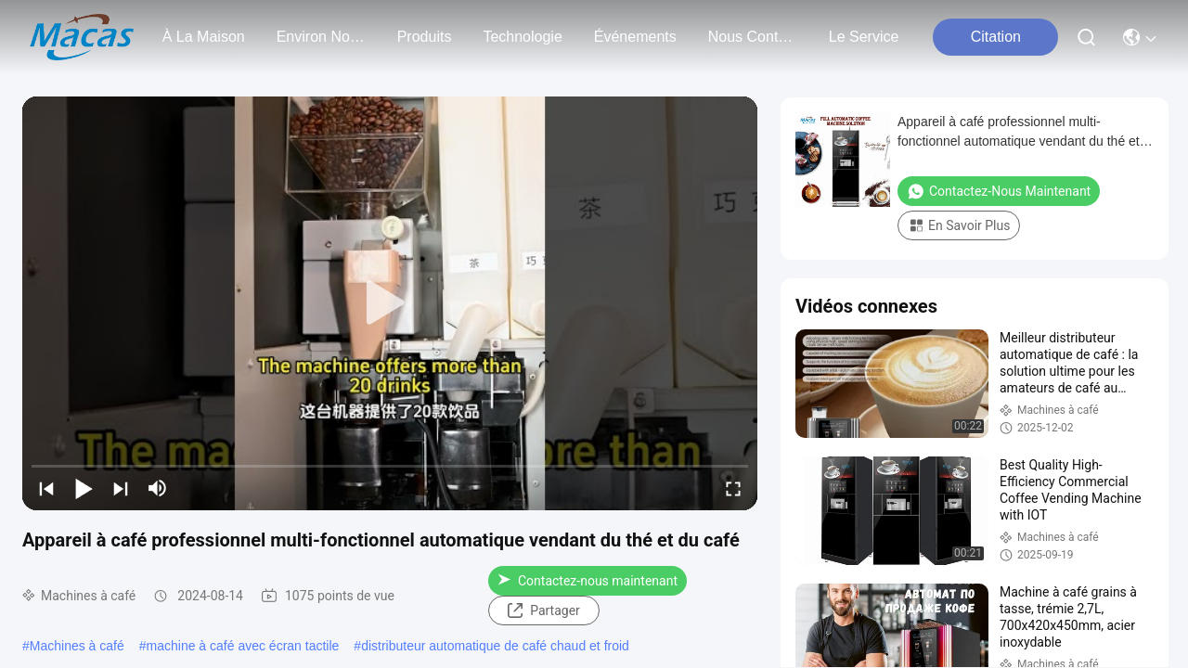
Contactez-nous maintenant (587, 580)
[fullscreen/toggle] (733, 488)
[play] (390, 303)
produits (424, 37)
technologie (522, 37)
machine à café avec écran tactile (243, 645)
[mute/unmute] (157, 488)
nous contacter (752, 37)
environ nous (321, 37)
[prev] (46, 488)
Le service (864, 37)
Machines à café (77, 645)
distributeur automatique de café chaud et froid (495, 645)
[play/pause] (83, 488)
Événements (635, 37)
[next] (120, 488)
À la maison (203, 37)
